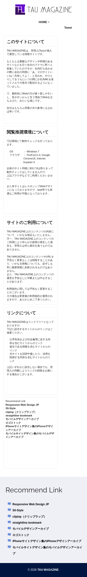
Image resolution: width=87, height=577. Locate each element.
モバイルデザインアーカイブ (22, 419)
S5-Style (11, 408)
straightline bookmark (19, 415)
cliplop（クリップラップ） (21, 412)
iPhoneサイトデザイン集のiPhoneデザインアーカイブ (47, 541)
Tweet (68, 27)
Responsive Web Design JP (22, 404)
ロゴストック (13, 422)
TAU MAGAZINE (47, 569)
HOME (43, 22)
